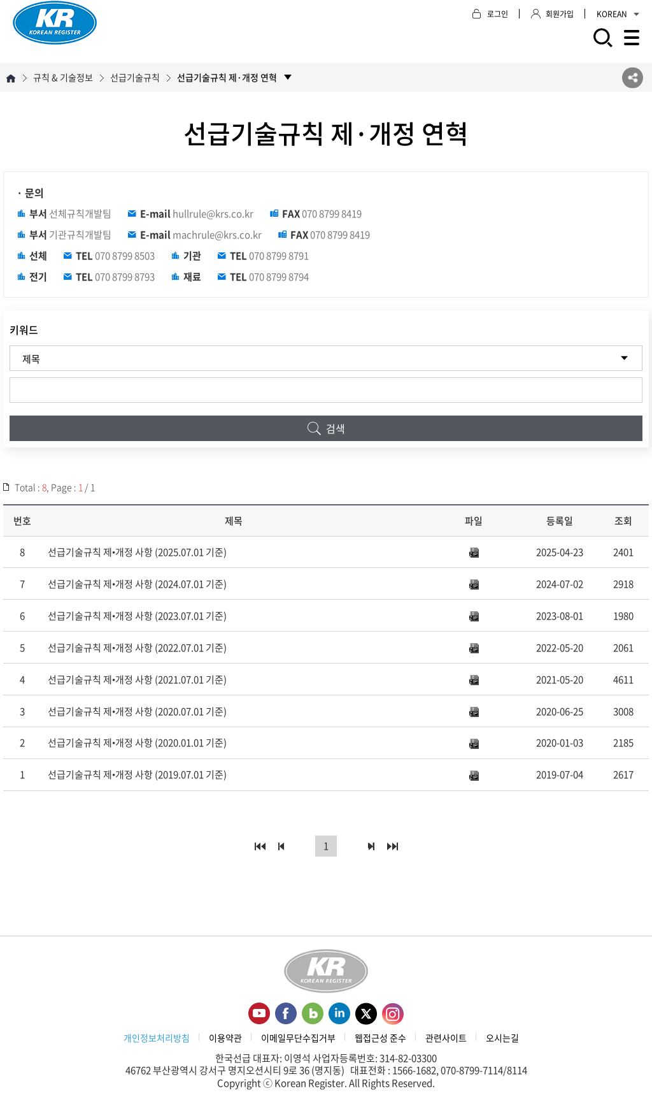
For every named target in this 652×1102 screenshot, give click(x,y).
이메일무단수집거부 (298, 1037)
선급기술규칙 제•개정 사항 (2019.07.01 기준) (137, 774)
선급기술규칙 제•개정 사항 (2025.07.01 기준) (137, 552)
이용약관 (225, 1037)
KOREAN (618, 14)
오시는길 (502, 1037)
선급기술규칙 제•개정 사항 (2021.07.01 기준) (137, 679)
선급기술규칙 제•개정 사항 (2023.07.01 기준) (137, 616)
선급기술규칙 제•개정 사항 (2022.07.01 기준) (137, 648)
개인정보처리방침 (157, 1037)
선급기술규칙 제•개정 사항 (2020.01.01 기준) (137, 743)
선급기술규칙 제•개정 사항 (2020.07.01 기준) (137, 711)
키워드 (24, 329)
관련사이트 (446, 1037)
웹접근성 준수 (380, 1037)
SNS (632, 77)
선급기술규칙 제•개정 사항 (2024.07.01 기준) (137, 584)
